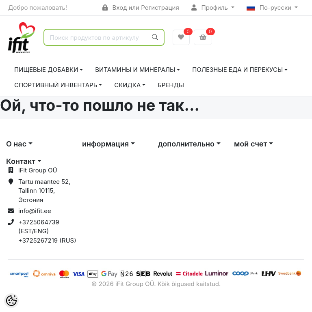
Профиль (210, 7)
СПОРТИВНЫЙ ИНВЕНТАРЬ (55, 85)
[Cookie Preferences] (11, 300)
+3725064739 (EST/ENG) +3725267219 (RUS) (47, 231)
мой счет (250, 144)
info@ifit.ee (34, 211)
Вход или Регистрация (140, 7)
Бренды (171, 85)
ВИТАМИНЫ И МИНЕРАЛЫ (135, 69)
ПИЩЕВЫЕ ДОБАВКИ (46, 69)
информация (105, 144)
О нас (16, 144)
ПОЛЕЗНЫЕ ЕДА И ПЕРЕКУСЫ (237, 69)
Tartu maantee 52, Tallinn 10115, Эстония (44, 191)
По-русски (270, 7)
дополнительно (186, 144)
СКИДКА (127, 85)
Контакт (20, 161)
